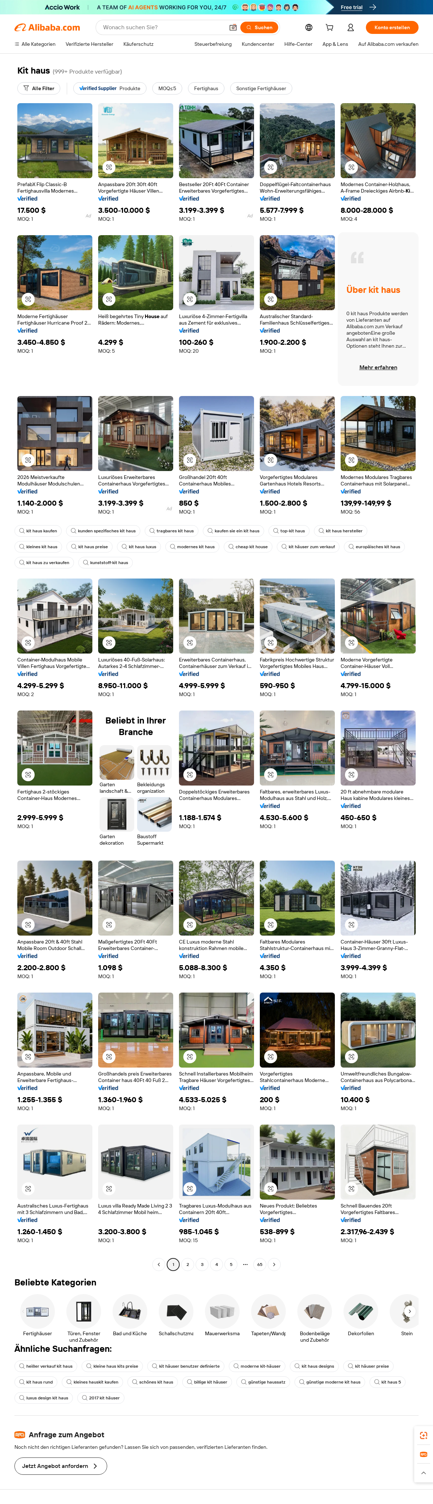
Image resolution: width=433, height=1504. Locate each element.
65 (259, 1264)
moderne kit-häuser (257, 1366)
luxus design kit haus (43, 1398)
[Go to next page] (274, 1264)
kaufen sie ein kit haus (233, 531)
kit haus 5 (387, 1382)
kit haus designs (314, 1366)
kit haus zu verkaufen (44, 563)
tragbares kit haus (171, 531)
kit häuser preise (368, 1366)
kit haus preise (89, 547)
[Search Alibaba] (163, 27)
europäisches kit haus (374, 547)
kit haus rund (36, 1382)
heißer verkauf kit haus (46, 1366)
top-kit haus (289, 531)
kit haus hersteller (341, 531)
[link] (423, 1435)
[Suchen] (259, 27)
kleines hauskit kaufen (92, 1382)
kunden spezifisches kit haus (103, 531)
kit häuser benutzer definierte (186, 1366)
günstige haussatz (263, 1382)
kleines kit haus (38, 547)
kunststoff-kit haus (105, 563)
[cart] (330, 28)
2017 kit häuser (101, 1398)
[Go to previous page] (158, 1264)
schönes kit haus (152, 1382)
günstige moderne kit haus (329, 1382)
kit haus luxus (139, 547)
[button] (233, 27)
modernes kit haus (192, 547)
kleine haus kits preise (112, 1366)
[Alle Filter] (38, 88)
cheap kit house (248, 547)
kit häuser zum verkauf (308, 547)
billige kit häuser (207, 1382)
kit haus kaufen (38, 531)
